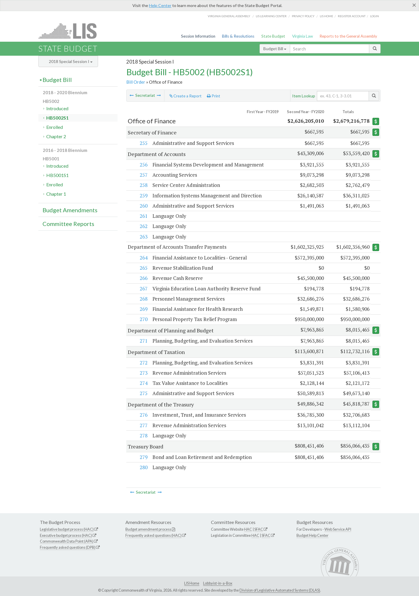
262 (143, 226)
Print (213, 96)
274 (143, 383)
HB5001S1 (57, 175)
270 (143, 319)
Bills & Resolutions (238, 36)
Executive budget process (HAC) (66, 535)
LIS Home (191, 583)
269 (143, 309)
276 (143, 415)
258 (143, 185)
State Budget (273, 36)
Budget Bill (274, 48)
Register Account (351, 16)
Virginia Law (302, 36)
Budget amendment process (148, 529)
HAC (248, 529)
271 (143, 341)
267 (143, 288)
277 (143, 425)
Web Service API (337, 529)
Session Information (198, 36)
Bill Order (135, 82)
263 (143, 236)
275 (143, 393)
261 (143, 216)
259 (143, 195)
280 (143, 467)
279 (143, 457)
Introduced (57, 108)
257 (143, 174)
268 (143, 298)
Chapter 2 (56, 136)
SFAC (258, 529)
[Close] (414, 5)
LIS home (326, 16)
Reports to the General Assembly (348, 36)
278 (143, 435)
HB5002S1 (57, 117)
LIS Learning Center (271, 16)
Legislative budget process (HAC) (67, 529)
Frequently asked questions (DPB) (67, 547)
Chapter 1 (56, 194)
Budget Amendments (69, 209)
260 (143, 205)
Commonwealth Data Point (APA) (66, 541)
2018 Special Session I (71, 61)
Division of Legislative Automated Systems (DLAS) (279, 590)
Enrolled (54, 127)
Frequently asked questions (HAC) (153, 535)
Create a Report (185, 96)
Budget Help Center (313, 535)
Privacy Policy (303, 16)
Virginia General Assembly (229, 16)
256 (143, 164)
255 (143, 143)
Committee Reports (68, 223)
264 (143, 257)
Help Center (160, 5)
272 (143, 362)
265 (143, 267)
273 (143, 372)
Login (374, 16)
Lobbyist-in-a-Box (217, 583)
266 (143, 278)
